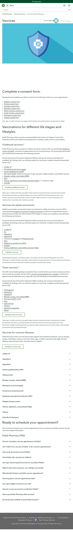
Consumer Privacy (25, 523)
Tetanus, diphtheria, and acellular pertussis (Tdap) (21, 181)
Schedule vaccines (12, 254)
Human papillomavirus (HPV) (14, 172)
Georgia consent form (11, 107)
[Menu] (10, 5)
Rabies (6, 312)
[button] (36, 357)
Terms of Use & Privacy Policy (14, 521)
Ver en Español (49, 20)
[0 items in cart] (69, 5)
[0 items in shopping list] (64, 5)
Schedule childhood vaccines (17, 188)
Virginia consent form (11, 118)
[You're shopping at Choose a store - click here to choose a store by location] (36, 1)
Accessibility (62, 521)
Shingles (7, 247)
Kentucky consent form (12, 109)
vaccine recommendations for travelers (45, 276)
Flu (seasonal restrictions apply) (15, 170)
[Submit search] (69, 9)
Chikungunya (8, 292)
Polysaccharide (28, 240)
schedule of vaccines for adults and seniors (28, 213)
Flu (5, 233)
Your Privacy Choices (45, 523)
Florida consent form (11, 105)
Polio (5, 179)
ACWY (14, 174)
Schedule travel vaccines (15, 317)
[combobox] (35, 9)
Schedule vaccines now (14, 350)
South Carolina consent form (14, 114)
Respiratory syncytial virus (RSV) (15, 245)
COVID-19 (7, 168)
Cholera (7, 308)
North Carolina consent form (14, 111)
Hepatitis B (8, 238)
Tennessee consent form (12, 116)
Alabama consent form (12, 102)
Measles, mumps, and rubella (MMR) (16, 177)
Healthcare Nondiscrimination (40, 521)
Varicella (7, 184)
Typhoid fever (9, 306)
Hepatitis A (8, 236)
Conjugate (16, 240)
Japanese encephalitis (11, 310)
